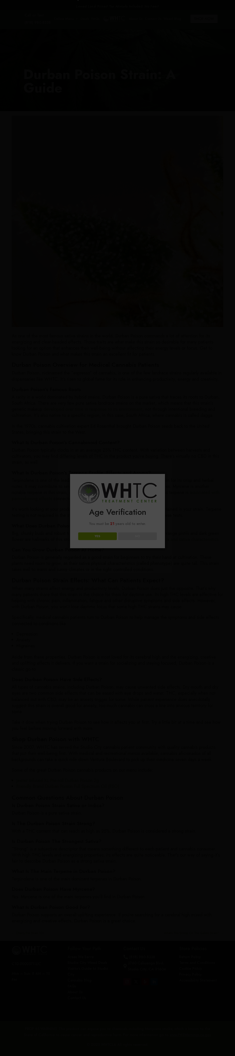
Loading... (118, 559)
